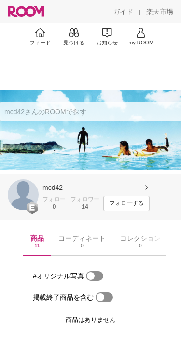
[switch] (94, 276)
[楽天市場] (159, 11)
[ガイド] (123, 11)
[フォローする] (126, 203)
